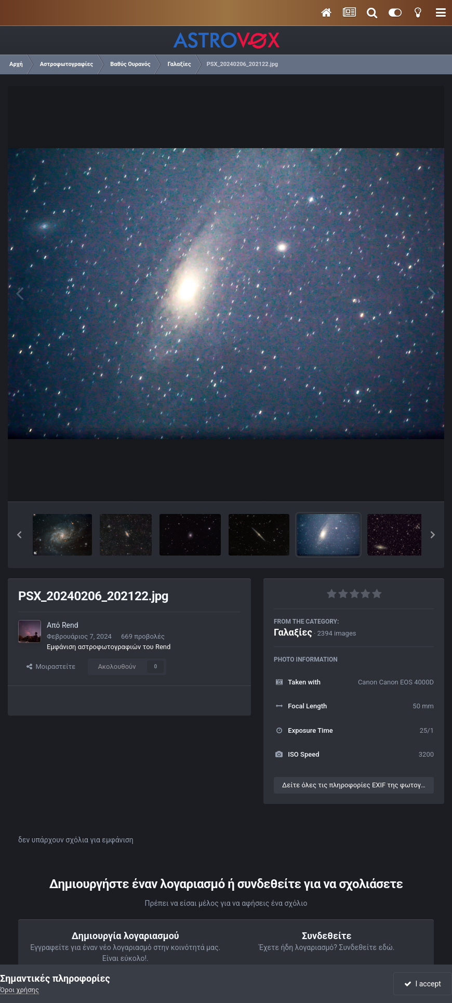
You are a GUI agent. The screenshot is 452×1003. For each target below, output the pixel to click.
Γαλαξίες (293, 632)
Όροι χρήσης (19, 990)
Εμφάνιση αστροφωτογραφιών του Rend (108, 647)
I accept (422, 984)
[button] (19, 534)
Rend (70, 625)
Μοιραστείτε (50, 666)
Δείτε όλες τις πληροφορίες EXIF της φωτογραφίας (358, 785)
